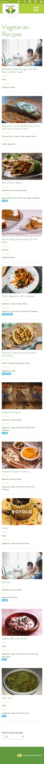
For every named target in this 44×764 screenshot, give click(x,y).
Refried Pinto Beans (12, 182)
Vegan (29, 198)
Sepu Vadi (7, 698)
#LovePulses (4, 2)
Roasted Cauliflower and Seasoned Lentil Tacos (19, 354)
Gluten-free (11, 198)
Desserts (5, 250)
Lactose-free (21, 198)
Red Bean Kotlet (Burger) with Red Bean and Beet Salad (19, 70)
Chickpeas (34, 311)
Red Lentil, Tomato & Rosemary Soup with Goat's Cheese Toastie (21, 127)
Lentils (4, 144)
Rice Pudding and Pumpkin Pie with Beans (19, 241)
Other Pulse (24, 543)
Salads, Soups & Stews (28, 136)
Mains (4, 79)
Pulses (10, 11)
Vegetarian (6, 87)
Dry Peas (14, 597)
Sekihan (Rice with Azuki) (14, 638)
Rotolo (5, 528)
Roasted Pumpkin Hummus (16, 471)
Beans (13, 87)
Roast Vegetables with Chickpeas (18, 296)
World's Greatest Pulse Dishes (13, 363)
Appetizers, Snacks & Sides (12, 190)
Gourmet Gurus (7, 136)
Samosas (6, 582)
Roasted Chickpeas (11, 412)
